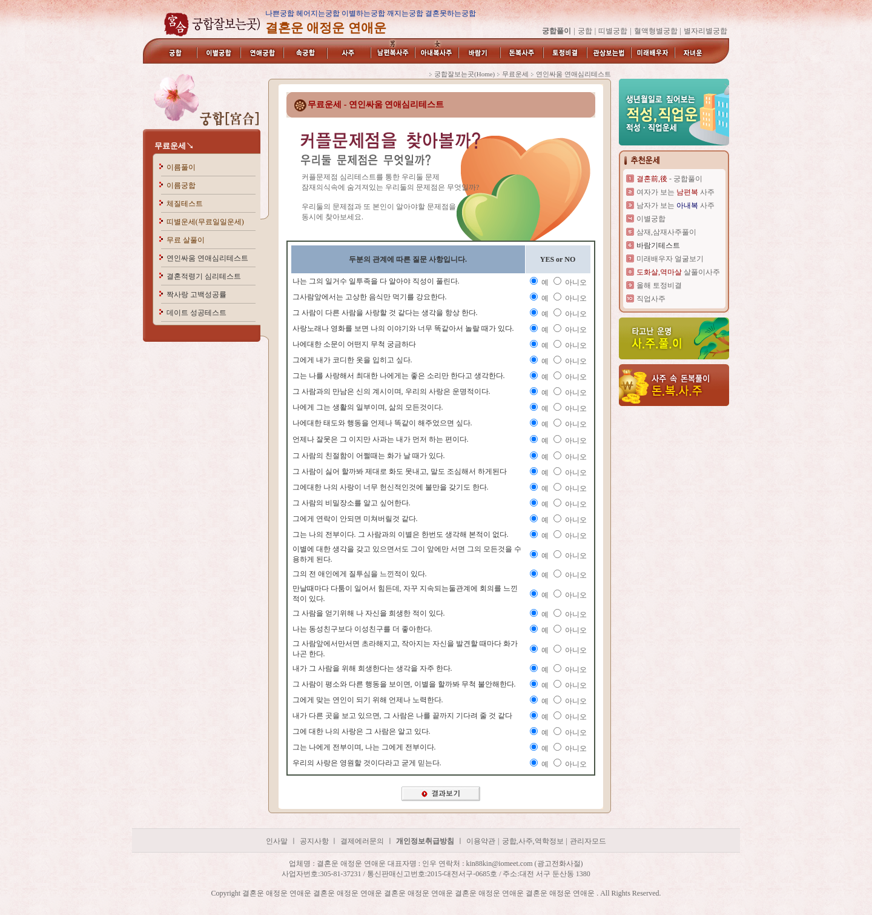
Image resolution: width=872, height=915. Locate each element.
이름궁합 (181, 185)
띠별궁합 (612, 31)
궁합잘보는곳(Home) (464, 74)
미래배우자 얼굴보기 (670, 259)
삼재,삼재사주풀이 (666, 232)
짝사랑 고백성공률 (196, 294)
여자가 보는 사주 (675, 192)
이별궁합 (651, 219)
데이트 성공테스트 (196, 312)
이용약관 (480, 841)
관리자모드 (588, 841)
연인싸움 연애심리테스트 (207, 258)
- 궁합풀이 (669, 179)
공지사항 (315, 841)
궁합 (585, 31)
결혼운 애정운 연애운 (81, 903)
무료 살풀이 (186, 240)
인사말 (277, 841)
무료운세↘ (174, 145)
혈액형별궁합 (656, 31)
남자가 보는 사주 (675, 205)
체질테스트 (185, 203)
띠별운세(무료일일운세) (205, 222)
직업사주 (651, 298)
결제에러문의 (362, 841)
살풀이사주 (678, 272)
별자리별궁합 (705, 31)
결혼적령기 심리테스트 (204, 276)
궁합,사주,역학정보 (533, 841)
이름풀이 (181, 167)
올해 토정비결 (659, 285)
